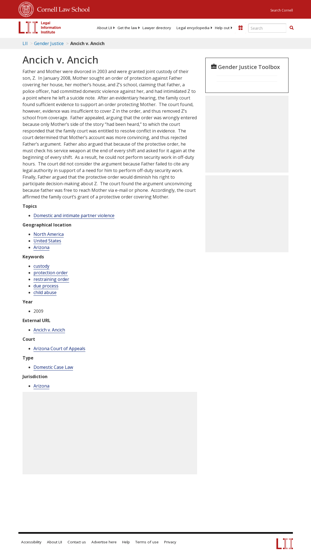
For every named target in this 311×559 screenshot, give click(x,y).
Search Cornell (281, 10)
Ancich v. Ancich (49, 330)
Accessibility (31, 541)
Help (126, 541)
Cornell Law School (62, 8)
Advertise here (104, 541)
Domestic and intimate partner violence (73, 215)
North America (48, 234)
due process (45, 286)
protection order (50, 273)
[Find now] (291, 28)
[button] (291, 28)
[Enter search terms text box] (267, 28)
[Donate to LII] (240, 27)
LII (25, 43)
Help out (222, 27)
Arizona (41, 247)
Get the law (127, 27)
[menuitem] (104, 28)
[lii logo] (40, 27)
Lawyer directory (156, 27)
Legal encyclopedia (192, 27)
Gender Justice (49, 43)
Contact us (77, 541)
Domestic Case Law (53, 367)
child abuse (45, 292)
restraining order (51, 279)
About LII (104, 27)
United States (47, 241)
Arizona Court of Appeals (59, 348)
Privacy (170, 541)
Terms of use (147, 541)
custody (41, 266)
